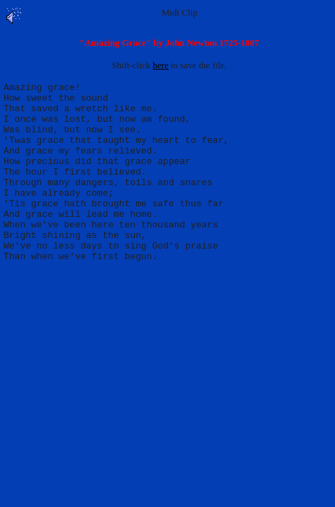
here (161, 65)
